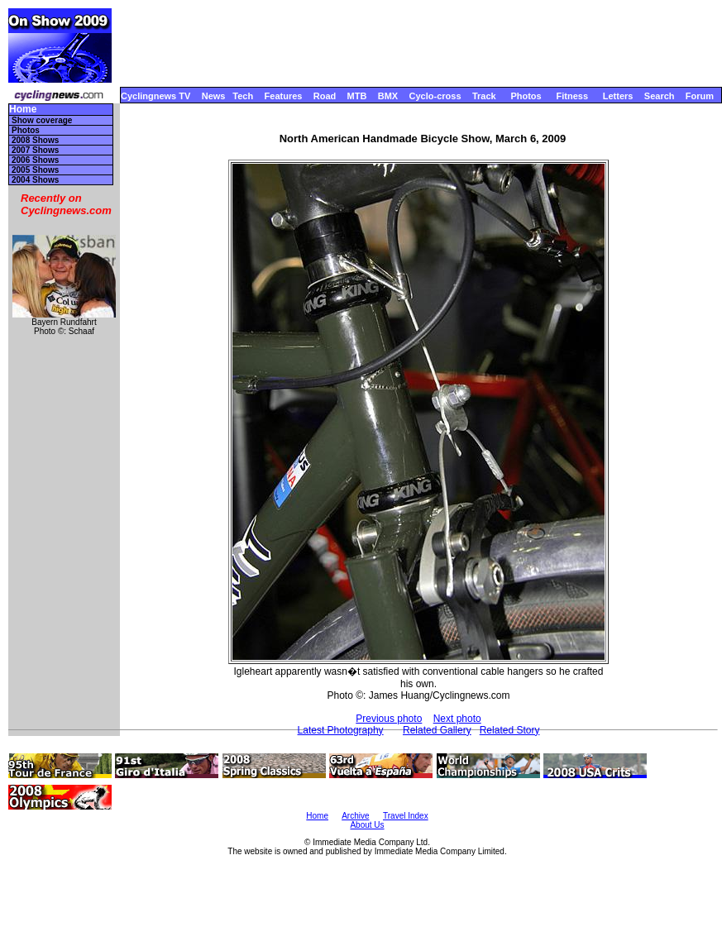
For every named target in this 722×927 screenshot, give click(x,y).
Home (22, 109)
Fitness (572, 96)
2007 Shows (35, 150)
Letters (618, 96)
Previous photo (389, 718)
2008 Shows (35, 140)
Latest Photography (341, 730)
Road (325, 96)
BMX (388, 96)
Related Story (510, 730)
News (214, 96)
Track (484, 96)
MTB (357, 96)
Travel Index (405, 815)
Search (659, 96)
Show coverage (42, 120)
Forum (700, 96)
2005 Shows (35, 169)
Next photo (457, 718)
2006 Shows (35, 160)
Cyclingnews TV (155, 96)
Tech (242, 96)
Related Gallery (437, 730)
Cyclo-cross (435, 96)
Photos (525, 96)
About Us (367, 824)
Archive (355, 815)
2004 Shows (35, 179)
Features (284, 96)
